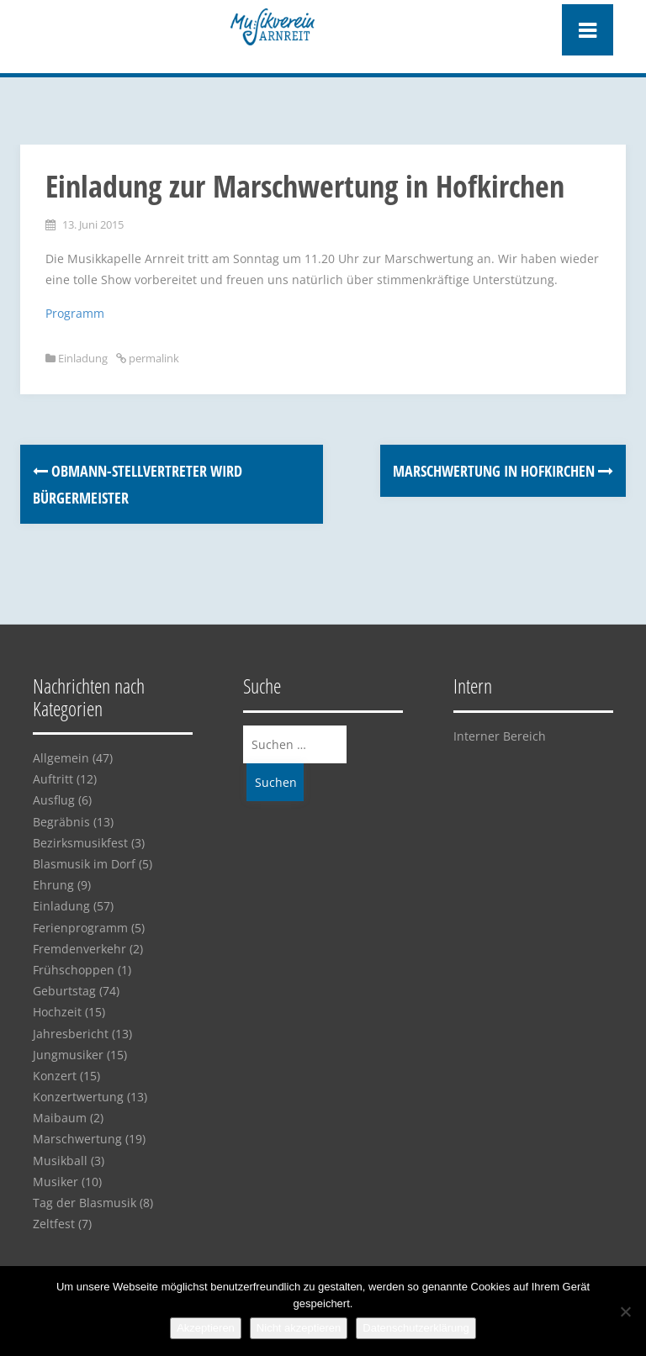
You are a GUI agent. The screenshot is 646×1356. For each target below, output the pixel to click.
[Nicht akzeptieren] (625, 1311)
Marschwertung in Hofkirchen (503, 471)
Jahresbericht (71, 1034)
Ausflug (54, 800)
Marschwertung (77, 1139)
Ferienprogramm (80, 928)
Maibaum (60, 1118)
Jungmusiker (68, 1055)
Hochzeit (57, 1012)
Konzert (55, 1076)
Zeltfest (54, 1224)
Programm (74, 313)
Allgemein (61, 758)
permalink (152, 358)
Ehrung (53, 885)
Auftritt (53, 779)
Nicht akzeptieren (299, 1328)
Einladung (83, 358)
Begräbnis (61, 822)
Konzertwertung (78, 1097)
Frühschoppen (73, 970)
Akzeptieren (206, 1328)
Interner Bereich (499, 736)
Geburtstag (64, 991)
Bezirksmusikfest (80, 843)
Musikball (60, 1161)
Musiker (55, 1182)
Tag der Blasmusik (84, 1203)
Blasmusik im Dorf (84, 864)
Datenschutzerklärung (416, 1328)
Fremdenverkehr (79, 949)
